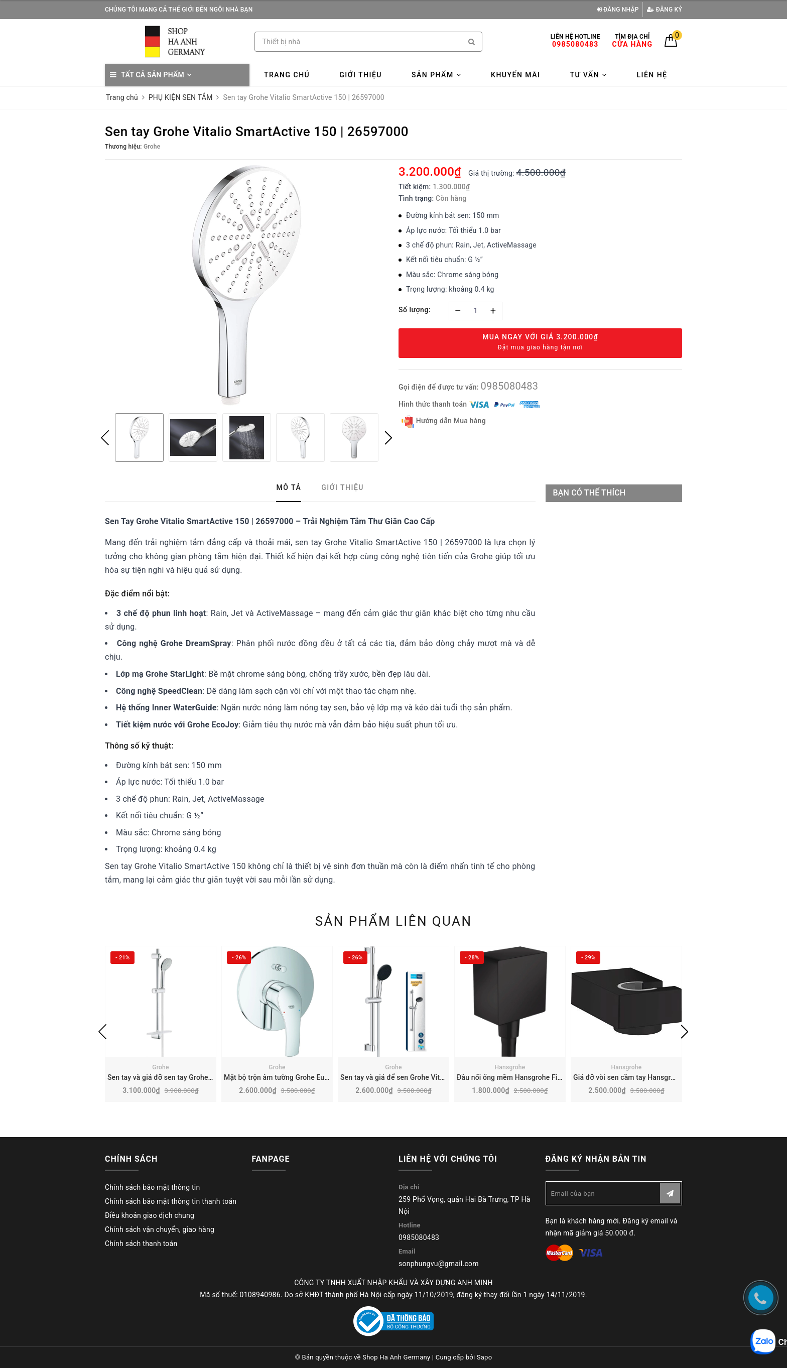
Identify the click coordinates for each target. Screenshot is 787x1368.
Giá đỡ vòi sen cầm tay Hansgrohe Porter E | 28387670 (660, 1077)
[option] (246, 285)
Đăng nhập (618, 9)
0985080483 (509, 386)
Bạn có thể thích (589, 493)
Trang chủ (287, 75)
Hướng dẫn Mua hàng (444, 421)
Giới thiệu (360, 75)
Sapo (484, 1357)
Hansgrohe (510, 1067)
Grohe (160, 1067)
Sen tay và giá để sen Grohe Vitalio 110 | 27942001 (421, 1077)
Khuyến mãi (515, 75)
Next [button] (388, 437)
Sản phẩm (436, 75)
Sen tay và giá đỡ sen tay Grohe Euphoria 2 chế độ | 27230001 (206, 1077)
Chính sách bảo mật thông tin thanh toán (170, 1201)
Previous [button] (104, 437)
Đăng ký (664, 9)
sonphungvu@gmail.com (439, 1264)
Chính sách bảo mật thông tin (152, 1187)
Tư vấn (588, 75)
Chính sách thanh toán (141, 1243)
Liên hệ (651, 75)
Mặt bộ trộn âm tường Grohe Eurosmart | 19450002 (306, 1077)
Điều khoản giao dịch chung (149, 1215)
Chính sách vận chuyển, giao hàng (159, 1229)
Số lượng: (415, 310)
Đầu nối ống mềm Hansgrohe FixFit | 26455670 (532, 1077)
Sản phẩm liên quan (393, 921)
